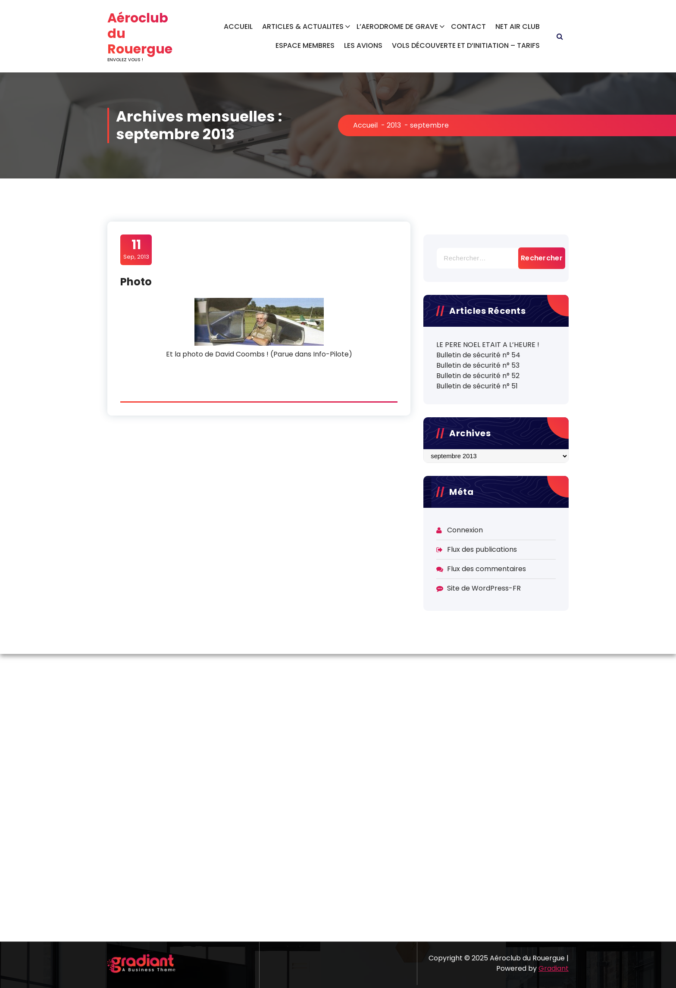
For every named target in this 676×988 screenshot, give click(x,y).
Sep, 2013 (136, 249)
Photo (136, 282)
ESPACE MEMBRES (305, 45)
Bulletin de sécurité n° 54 (478, 355)
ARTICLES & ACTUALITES (303, 26)
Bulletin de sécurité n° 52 (478, 376)
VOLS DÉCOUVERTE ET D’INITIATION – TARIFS (466, 45)
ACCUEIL (238, 26)
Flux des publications (482, 549)
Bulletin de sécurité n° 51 (477, 386)
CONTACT (468, 26)
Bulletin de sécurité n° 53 (478, 365)
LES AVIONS (363, 45)
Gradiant (553, 968)
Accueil (365, 125)
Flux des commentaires (486, 569)
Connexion (465, 530)
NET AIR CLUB (517, 26)
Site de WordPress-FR (484, 588)
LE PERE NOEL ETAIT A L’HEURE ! (487, 345)
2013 (394, 125)
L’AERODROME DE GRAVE (397, 26)
